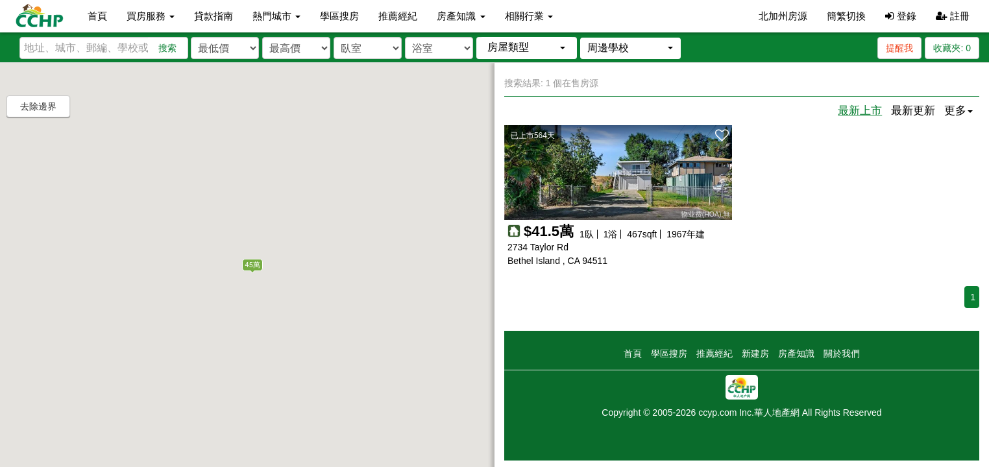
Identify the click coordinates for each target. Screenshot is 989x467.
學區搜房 (339, 15)
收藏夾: (952, 48)
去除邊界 (38, 106)
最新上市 (860, 110)
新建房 (755, 353)
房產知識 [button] (461, 15)
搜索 (167, 48)
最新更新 (913, 110)
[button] (526, 47)
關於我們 (842, 353)
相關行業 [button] (529, 15)
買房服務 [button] (151, 15)
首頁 (97, 15)
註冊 (953, 15)
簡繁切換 (846, 15)
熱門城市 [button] (276, 15)
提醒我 (899, 48)
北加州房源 (783, 15)
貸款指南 (213, 15)
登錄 (900, 15)
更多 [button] (958, 110)
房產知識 (796, 353)
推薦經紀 (397, 15)
